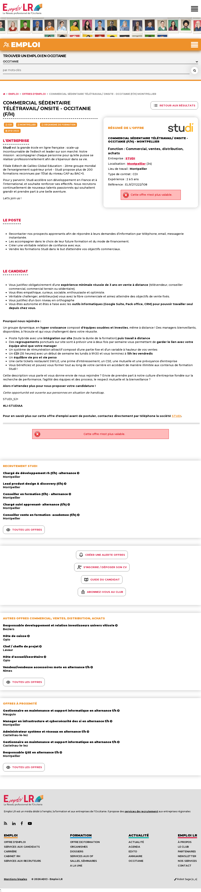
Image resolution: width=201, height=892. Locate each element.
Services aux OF (81, 856)
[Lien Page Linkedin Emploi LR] (14, 824)
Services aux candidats (22, 846)
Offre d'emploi (15, 842)
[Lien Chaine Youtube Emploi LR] (30, 824)
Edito (133, 851)
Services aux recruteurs (22, 860)
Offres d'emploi (34, 94)
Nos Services (187, 860)
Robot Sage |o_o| (185, 879)
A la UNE (76, 865)
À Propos (185, 842)
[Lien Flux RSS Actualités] (5, 824)
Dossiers (76, 851)
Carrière (10, 851)
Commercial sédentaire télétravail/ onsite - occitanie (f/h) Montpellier (102, 94)
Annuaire (135, 856)
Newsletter (187, 856)
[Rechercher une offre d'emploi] (194, 70)
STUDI (176, 416)
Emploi (13, 94)
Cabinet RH (12, 856)
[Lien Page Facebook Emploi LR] (22, 824)
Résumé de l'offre (126, 128)
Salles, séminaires (83, 860)
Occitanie (136, 860)
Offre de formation (85, 842)
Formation (81, 835)
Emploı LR (187, 835)
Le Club (183, 846)
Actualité (139, 835)
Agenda (134, 846)
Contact (184, 865)
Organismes (79, 846)
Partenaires (187, 851)
